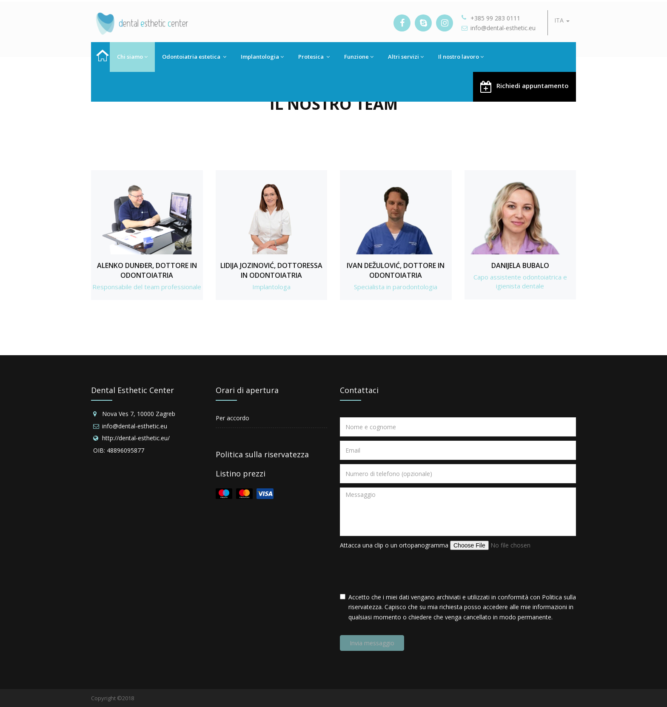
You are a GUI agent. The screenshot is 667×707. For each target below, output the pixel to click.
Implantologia (262, 56)
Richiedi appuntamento (524, 86)
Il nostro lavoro (461, 56)
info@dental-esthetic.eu (503, 28)
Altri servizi (406, 56)
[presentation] (404, 571)
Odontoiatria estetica (194, 56)
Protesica (314, 56)
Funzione (358, 56)
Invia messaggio (372, 643)
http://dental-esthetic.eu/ (136, 438)
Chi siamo (132, 56)
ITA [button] (562, 20)
